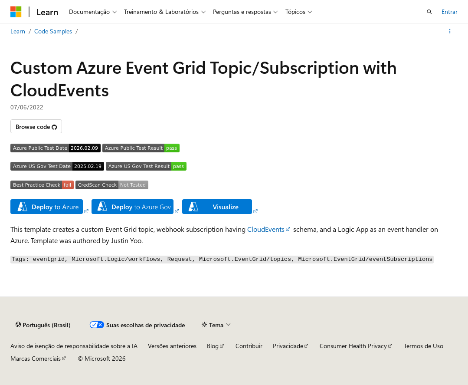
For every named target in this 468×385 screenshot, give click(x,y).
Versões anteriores (172, 346)
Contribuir (249, 346)
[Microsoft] (16, 11)
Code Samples (53, 31)
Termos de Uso (423, 346)
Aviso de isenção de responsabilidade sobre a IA (73, 346)
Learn (17, 31)
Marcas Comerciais (35, 358)
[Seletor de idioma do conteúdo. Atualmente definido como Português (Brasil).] (43, 325)
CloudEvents (266, 229)
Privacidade (288, 346)
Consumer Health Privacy (353, 346)
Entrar (450, 11)
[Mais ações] (450, 31)
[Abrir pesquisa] (429, 12)
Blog (213, 346)
